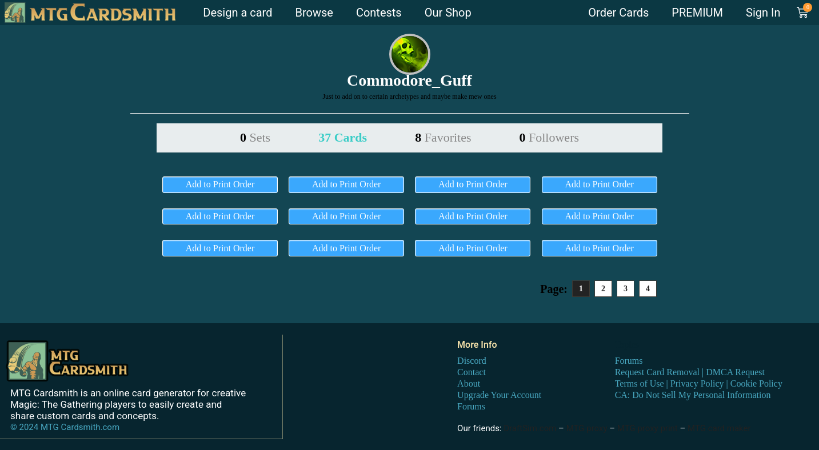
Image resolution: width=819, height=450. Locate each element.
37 (342, 137)
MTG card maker (719, 428)
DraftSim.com (530, 428)
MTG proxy (587, 428)
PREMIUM (697, 12)
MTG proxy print (647, 428)
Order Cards (618, 12)
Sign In (763, 12)
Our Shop (448, 12)
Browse (314, 12)
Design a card (237, 12)
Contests (379, 12)
